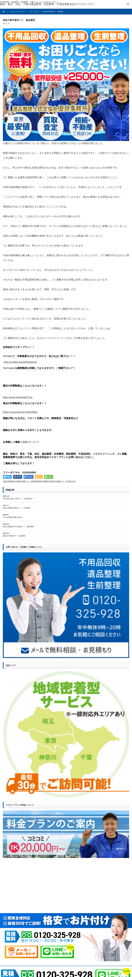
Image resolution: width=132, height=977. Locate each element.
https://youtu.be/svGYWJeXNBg (20, 412)
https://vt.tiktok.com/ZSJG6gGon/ (20, 362)
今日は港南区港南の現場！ (13, 517)
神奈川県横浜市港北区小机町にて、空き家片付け (57, 481)
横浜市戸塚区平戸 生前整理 (14, 536)
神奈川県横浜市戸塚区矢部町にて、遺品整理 (20, 481)
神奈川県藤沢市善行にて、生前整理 (16, 508)
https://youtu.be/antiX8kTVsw (17, 397)
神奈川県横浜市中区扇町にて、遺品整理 (18, 527)
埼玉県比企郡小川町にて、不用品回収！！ (19, 499)
